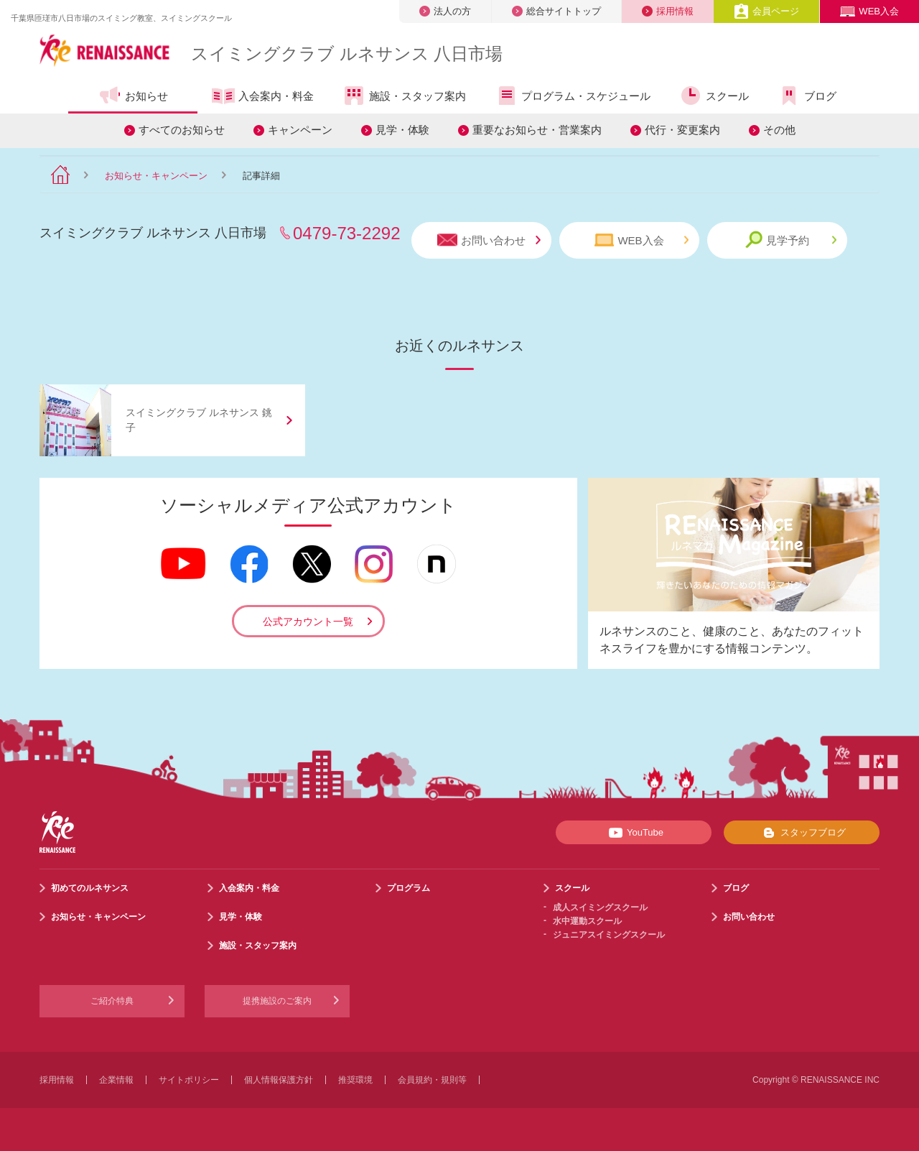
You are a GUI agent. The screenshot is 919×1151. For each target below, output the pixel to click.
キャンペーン (300, 130)
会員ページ (766, 11)
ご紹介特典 (112, 1001)
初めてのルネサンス (90, 888)
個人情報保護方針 (278, 1080)
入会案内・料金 (263, 97)
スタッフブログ (801, 832)
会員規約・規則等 (432, 1080)
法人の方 (445, 11)
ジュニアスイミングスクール (609, 935)
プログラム (408, 888)
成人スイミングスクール (600, 907)
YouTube (633, 832)
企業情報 (116, 1080)
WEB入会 (869, 11)
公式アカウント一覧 (308, 621)
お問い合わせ (489, 240)
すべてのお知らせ (182, 130)
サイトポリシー (189, 1080)
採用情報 (668, 11)
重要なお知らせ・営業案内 (537, 130)
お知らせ (133, 95)
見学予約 (790, 240)
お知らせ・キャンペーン (156, 175)
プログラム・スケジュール (572, 95)
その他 (779, 130)
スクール (714, 95)
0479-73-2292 (346, 233)
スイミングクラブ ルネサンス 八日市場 (347, 53)
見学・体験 (402, 130)
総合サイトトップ (556, 11)
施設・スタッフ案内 (404, 95)
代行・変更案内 (682, 130)
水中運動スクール (587, 921)
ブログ (807, 95)
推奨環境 (355, 1080)
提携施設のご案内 (277, 1001)
